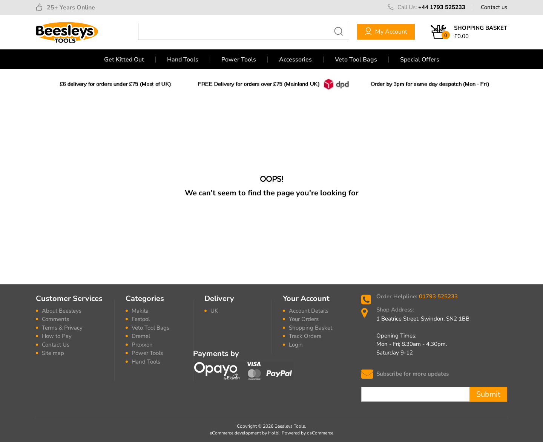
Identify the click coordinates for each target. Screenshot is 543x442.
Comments (55, 319)
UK (214, 311)
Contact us (494, 7)
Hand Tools (182, 60)
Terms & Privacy (62, 328)
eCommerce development (235, 433)
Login (296, 344)
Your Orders (304, 319)
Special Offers (419, 60)
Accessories (295, 60)
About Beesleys (61, 311)
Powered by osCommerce (307, 433)
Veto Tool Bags (356, 60)
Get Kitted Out (124, 60)
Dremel (141, 336)
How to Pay (57, 336)
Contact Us (55, 344)
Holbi (273, 433)
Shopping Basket (310, 328)
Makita (140, 311)
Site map (53, 353)
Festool (141, 319)
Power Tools (238, 60)
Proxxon (142, 344)
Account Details (308, 311)
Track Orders (305, 336)
